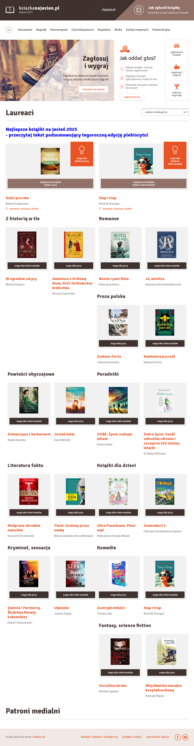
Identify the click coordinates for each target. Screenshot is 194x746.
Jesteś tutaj (64, 434)
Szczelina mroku (113, 685)
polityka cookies (132, 736)
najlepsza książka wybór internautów (143, 183)
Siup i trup (107, 198)
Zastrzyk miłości (111, 608)
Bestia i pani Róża (114, 279)
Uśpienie (61, 608)
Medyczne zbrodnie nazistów (24, 527)
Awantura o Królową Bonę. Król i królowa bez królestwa (72, 283)
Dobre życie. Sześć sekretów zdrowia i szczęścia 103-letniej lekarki (162, 441)
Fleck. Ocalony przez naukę (71, 527)
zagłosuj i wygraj (177, 73)
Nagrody (41, 29)
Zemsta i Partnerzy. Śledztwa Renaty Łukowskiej (24, 612)
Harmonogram (59, 29)
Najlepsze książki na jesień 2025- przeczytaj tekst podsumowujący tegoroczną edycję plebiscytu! (77, 132)
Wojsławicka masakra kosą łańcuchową (164, 687)
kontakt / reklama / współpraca (100, 736)
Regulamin (104, 29)
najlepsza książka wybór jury (50, 183)
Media (118, 29)
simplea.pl (38, 736)
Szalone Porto (109, 356)
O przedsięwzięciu (82, 29)
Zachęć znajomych (137, 29)
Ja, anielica (155, 279)
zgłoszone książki (176, 53)
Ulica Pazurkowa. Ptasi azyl (116, 527)
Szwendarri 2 (155, 525)
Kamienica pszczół (159, 356)
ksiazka (39, 9)
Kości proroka (17, 198)
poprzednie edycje (157, 736)
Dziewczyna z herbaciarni (29, 434)
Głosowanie (25, 29)
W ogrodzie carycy (21, 279)
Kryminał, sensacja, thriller (24, 208)
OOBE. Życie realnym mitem (114, 436)
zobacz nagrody (177, 94)
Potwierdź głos (161, 29)
